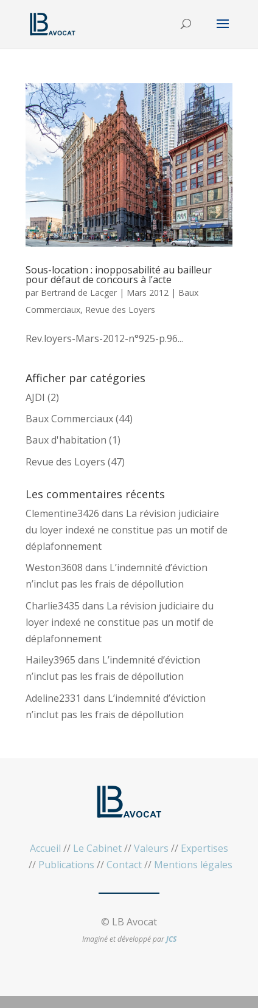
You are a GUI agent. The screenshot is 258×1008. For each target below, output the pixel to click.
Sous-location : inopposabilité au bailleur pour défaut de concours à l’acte (119, 274)
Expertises (204, 848)
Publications (66, 864)
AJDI (35, 397)
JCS (171, 939)
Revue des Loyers (120, 309)
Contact (124, 864)
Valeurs (151, 848)
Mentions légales (193, 864)
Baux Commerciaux (69, 418)
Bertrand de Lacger (79, 292)
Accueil (45, 848)
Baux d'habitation (66, 440)
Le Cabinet (97, 848)
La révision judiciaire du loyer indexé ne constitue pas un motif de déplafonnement (127, 530)
